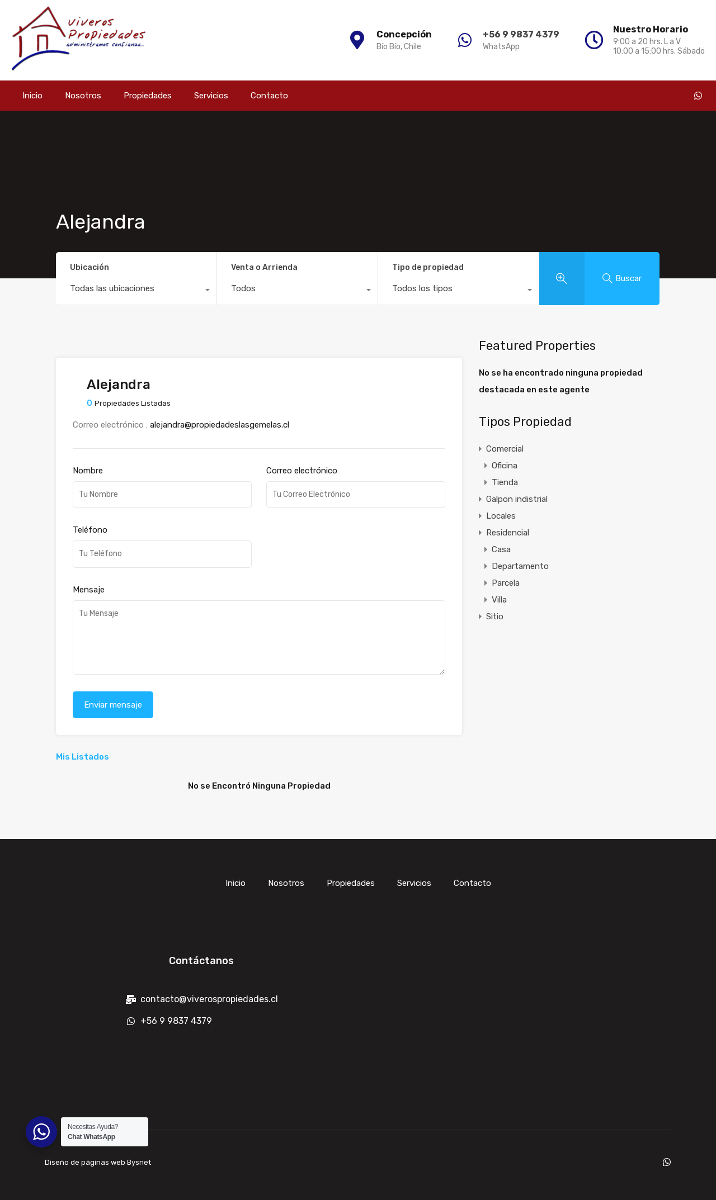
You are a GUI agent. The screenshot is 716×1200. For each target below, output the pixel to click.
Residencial (507, 533)
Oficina (504, 466)
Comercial (505, 449)
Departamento (520, 566)
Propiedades (148, 96)
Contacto (269, 96)
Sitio (494, 616)
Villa (499, 600)
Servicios (211, 96)
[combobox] (136, 291)
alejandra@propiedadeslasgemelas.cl (219, 425)
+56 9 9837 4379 (519, 34)
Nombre (88, 471)
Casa (501, 549)
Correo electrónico (301, 471)
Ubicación (89, 267)
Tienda (505, 482)
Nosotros (83, 96)
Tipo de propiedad (428, 267)
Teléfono (90, 530)
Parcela (506, 583)
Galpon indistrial (517, 499)
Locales (501, 516)
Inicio (32, 96)
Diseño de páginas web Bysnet (98, 1162)
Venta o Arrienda (264, 267)
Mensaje (89, 590)
